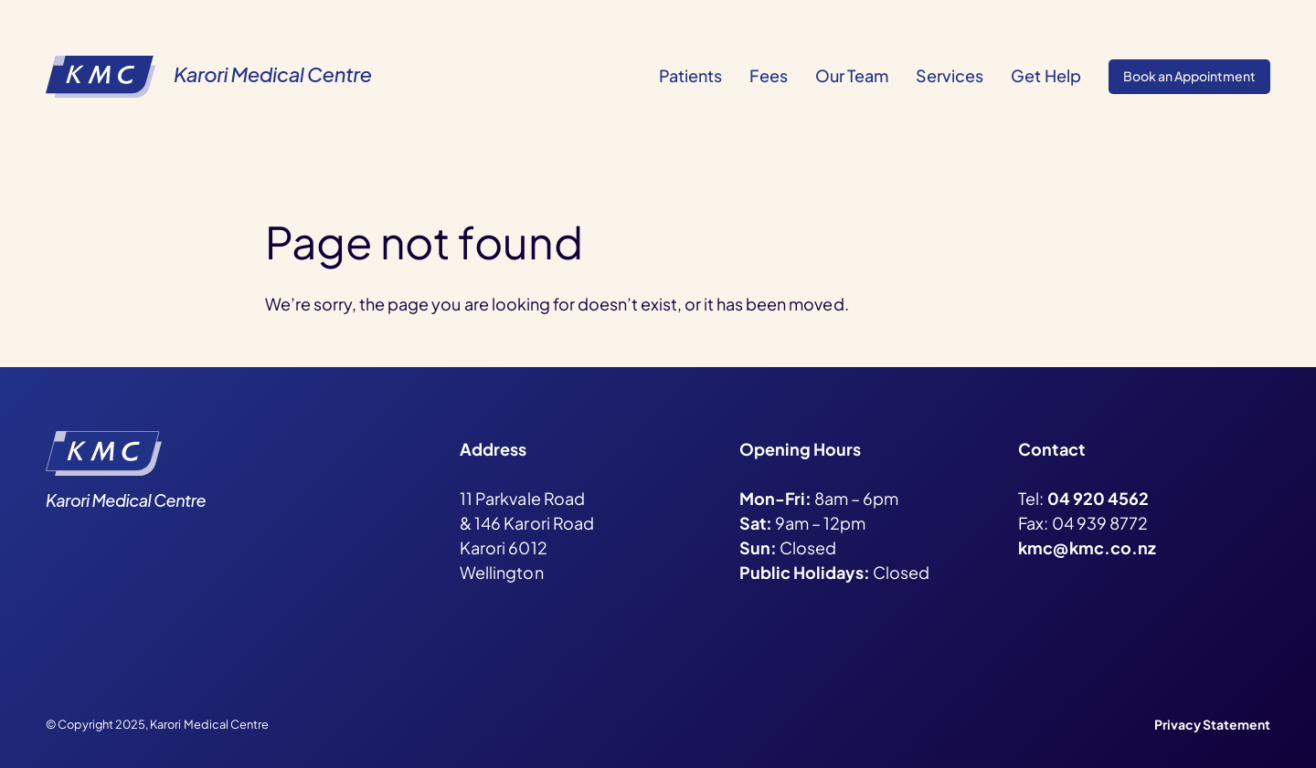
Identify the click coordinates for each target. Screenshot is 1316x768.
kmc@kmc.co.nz (1086, 547)
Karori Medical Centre (272, 74)
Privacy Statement (1212, 724)
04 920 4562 (1098, 498)
